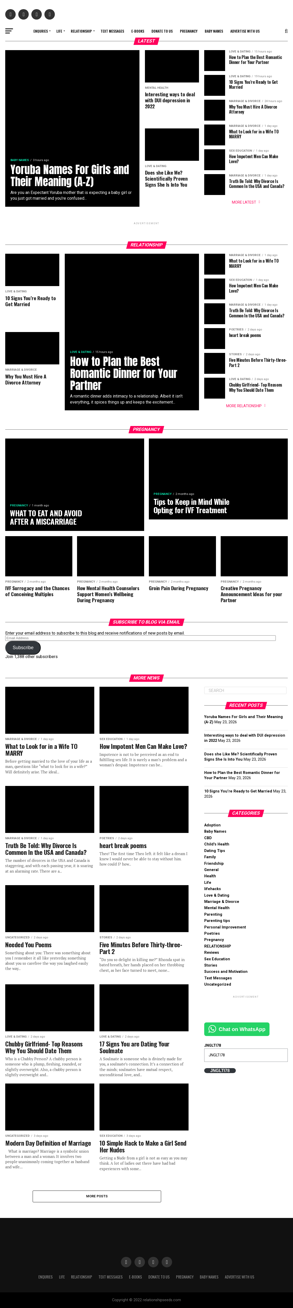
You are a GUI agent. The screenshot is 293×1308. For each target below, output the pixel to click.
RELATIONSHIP (81, 31)
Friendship (214, 863)
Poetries (212, 933)
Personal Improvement (225, 927)
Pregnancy (188, 31)
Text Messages (112, 31)
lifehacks (212, 889)
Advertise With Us (245, 31)
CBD (208, 838)
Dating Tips (214, 851)
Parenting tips (217, 921)
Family (210, 857)
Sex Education (217, 959)
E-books (137, 31)
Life (59, 31)
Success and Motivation (226, 971)
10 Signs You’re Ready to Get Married (238, 791)
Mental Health (217, 908)
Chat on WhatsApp (242, 1029)
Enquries (40, 31)
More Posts (97, 1196)
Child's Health (216, 844)
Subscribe (23, 647)
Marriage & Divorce (221, 901)
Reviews (211, 952)
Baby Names (214, 31)
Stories (210, 965)
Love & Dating (216, 895)
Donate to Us (162, 31)
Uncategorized (217, 984)
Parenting (213, 914)
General (211, 870)
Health (210, 876)
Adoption (212, 825)
